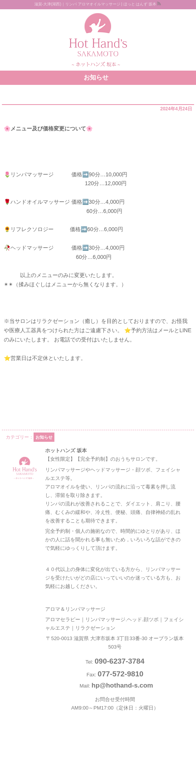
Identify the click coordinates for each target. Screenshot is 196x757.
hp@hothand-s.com (122, 685)
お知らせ (43, 437)
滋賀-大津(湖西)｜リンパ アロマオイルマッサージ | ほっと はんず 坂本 (95, 4)
